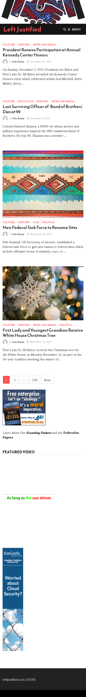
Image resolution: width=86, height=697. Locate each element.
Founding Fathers (38, 432)
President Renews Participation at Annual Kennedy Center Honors (42, 52)
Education (25, 101)
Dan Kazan (18, 61)
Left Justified (22, 29)
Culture (9, 44)
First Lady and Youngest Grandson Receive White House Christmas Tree (43, 333)
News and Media (44, 44)
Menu (74, 29)
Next (47, 380)
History (24, 44)
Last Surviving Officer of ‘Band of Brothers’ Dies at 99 (43, 109)
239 (34, 380)
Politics (48, 222)
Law (36, 222)
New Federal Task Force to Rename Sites (40, 227)
